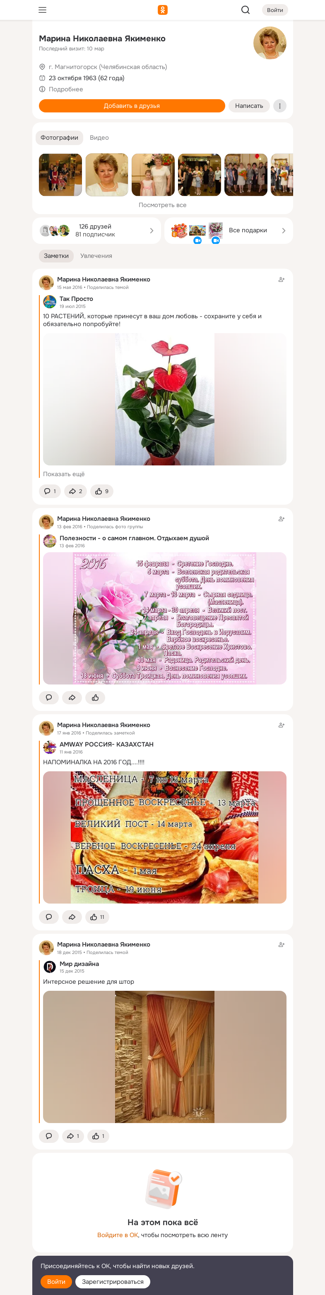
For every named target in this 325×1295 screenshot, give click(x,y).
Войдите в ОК (117, 1235)
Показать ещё (64, 474)
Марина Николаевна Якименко (102, 38)
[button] (59, 138)
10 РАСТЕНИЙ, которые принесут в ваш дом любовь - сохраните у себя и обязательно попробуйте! (152, 320)
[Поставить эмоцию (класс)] (101, 491)
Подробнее (66, 89)
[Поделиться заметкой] (75, 491)
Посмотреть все (163, 205)
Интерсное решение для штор (88, 982)
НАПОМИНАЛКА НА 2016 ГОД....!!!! (93, 762)
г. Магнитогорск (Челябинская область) (108, 67)
